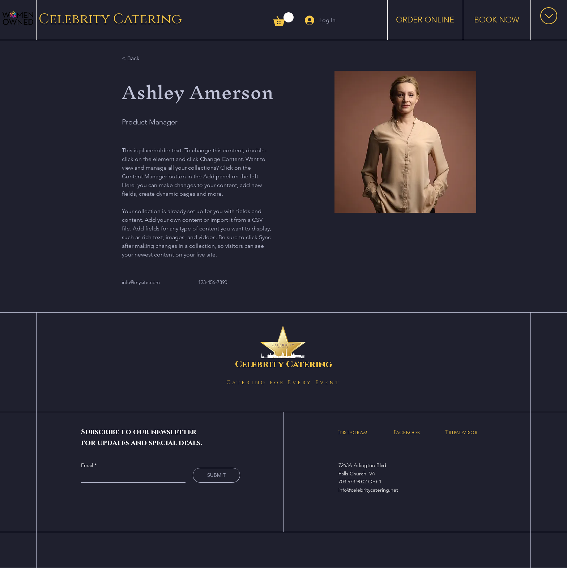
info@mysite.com (141, 282)
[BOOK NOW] (496, 20)
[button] (283, 19)
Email (87, 465)
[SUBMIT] (216, 475)
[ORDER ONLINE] (425, 20)
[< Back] (136, 58)
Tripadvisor (461, 432)
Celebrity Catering (110, 19)
